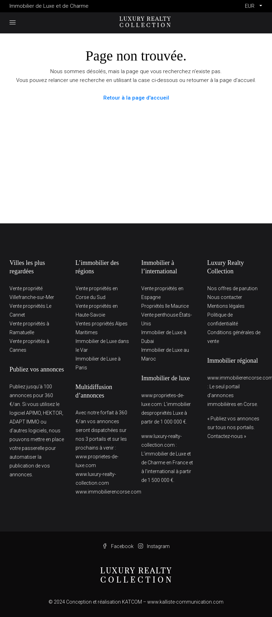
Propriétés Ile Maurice (165, 306)
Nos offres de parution (232, 288)
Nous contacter (224, 297)
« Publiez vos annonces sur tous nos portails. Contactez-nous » (233, 427)
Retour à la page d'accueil (136, 98)
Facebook (118, 546)
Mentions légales (226, 306)
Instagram (154, 546)
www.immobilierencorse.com (108, 492)
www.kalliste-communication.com (185, 602)
